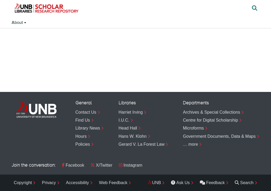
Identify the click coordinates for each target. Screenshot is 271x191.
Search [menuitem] (244, 182)
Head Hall (128, 128)
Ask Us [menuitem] (180, 182)
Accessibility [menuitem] (77, 182)
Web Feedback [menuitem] (113, 182)
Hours (81, 136)
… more (190, 144)
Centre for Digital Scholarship (210, 120)
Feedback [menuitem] (212, 182)
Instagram (130, 165)
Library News (87, 128)
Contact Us (85, 112)
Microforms (193, 128)
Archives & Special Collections (211, 112)
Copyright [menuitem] (23, 182)
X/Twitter (101, 165)
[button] (46, 8)
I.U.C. (124, 120)
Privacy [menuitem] (49, 182)
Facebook (73, 165)
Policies (82, 144)
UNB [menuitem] (156, 182)
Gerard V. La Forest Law (142, 144)
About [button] (18, 23)
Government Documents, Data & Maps (219, 136)
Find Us (82, 120)
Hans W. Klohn (133, 136)
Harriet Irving (131, 112)
